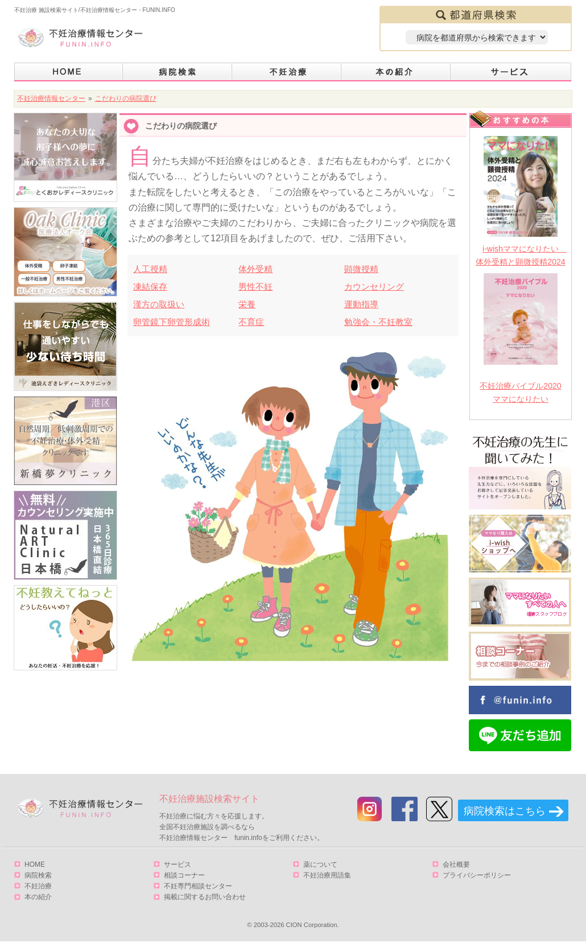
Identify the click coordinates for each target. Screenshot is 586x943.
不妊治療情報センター (51, 98)
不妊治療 (38, 886)
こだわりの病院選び (125, 98)
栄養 (246, 304)
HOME (68, 72)
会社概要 (456, 864)
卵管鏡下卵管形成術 (171, 322)
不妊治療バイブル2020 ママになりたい (520, 392)
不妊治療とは (286, 72)
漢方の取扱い (158, 304)
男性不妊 (255, 286)
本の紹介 (396, 72)
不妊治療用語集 (327, 875)
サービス (511, 72)
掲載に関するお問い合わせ (205, 897)
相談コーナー (184, 875)
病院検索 (177, 72)
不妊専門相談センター (198, 886)
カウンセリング (374, 286)
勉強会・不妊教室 (378, 322)
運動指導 (361, 304)
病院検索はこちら (505, 811)
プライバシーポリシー (477, 875)
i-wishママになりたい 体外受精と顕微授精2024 (521, 255)
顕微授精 (361, 269)
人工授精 (150, 269)
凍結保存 (150, 286)
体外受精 (255, 269)
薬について (320, 864)
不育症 (251, 322)
